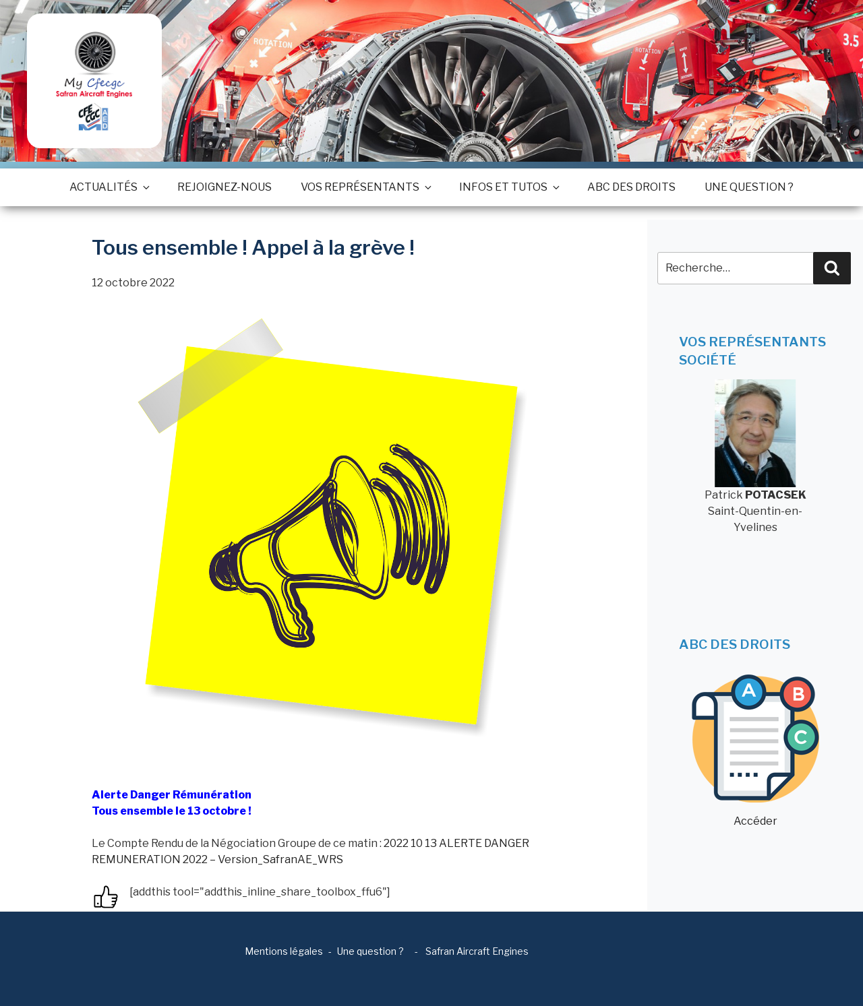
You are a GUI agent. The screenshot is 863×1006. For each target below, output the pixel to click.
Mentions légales (284, 951)
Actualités (108, 187)
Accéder (755, 750)
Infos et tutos (508, 187)
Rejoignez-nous (224, 187)
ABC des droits (631, 187)
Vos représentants (365, 187)
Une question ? (749, 187)
